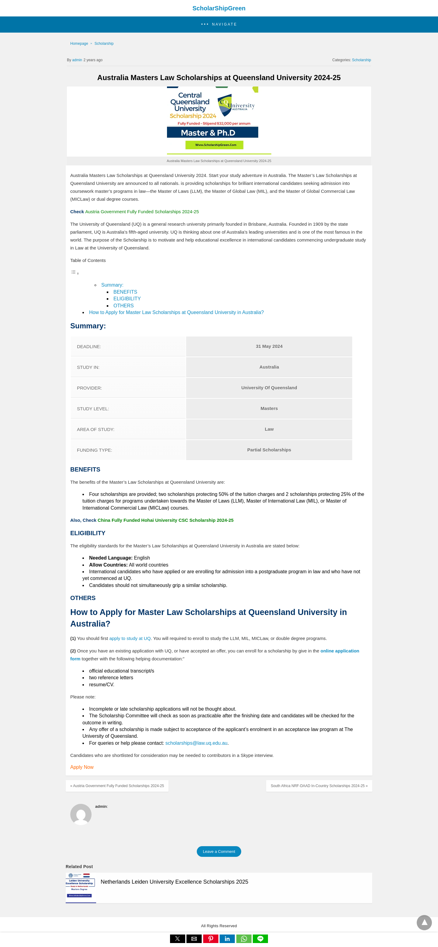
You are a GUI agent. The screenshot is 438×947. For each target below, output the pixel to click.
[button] (219, 24)
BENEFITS (125, 292)
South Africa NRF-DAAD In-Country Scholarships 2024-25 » (319, 786)
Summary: (112, 285)
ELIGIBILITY (127, 298)
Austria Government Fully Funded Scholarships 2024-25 (142, 211)
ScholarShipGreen (219, 8)
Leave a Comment (219, 851)
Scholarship (104, 43)
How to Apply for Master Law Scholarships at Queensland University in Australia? (176, 312)
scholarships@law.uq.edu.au (196, 743)
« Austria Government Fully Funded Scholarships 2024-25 (117, 786)
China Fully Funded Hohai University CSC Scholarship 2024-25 (166, 520)
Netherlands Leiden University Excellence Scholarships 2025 (174, 882)
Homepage (79, 43)
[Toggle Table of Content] (74, 273)
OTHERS (123, 305)
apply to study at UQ (130, 638)
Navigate (224, 24)
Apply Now (81, 767)
